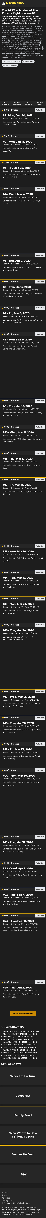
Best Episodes (5, 103)
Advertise (6, 1198)
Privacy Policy (8, 1201)
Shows (5, 1193)
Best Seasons (28, 103)
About (4, 1195)
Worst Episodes (17, 103)
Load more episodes (23, 1013)
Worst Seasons (40, 103)
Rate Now (40, 110)
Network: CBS (28, 61)
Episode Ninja (24, 1203)
